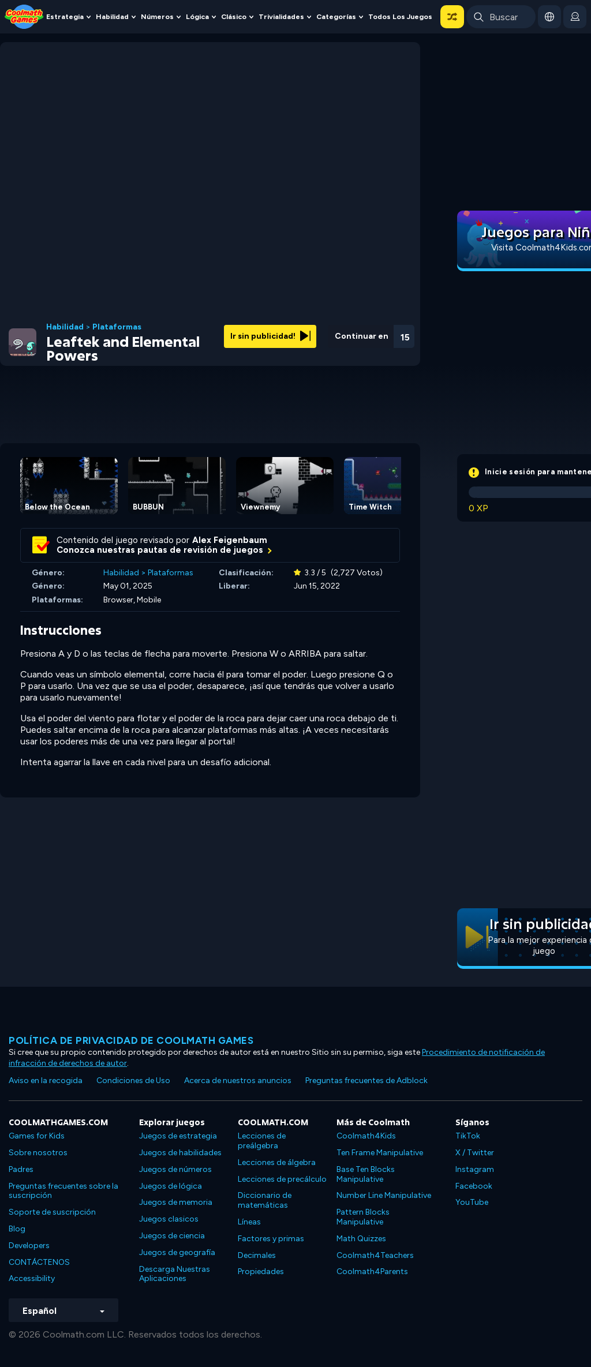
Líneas (249, 1222)
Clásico (233, 16)
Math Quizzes (361, 1239)
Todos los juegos (400, 16)
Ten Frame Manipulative (379, 1153)
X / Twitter (474, 1153)
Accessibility (32, 1278)
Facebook (473, 1186)
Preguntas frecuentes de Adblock (366, 1080)
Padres (21, 1169)
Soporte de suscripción (52, 1212)
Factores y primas (271, 1239)
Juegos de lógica (170, 1186)
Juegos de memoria (175, 1202)
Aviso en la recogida (46, 1080)
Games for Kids (37, 1136)
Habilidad (112, 16)
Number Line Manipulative (383, 1195)
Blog (17, 1229)
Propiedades (261, 1271)
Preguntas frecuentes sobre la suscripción (63, 1191)
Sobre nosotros (38, 1153)
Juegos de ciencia (172, 1236)
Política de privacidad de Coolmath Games (131, 1040)
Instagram (474, 1169)
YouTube (471, 1202)
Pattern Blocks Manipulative (363, 1217)
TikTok (467, 1136)
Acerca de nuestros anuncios (237, 1080)
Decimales (257, 1255)
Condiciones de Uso (133, 1080)
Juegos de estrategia (178, 1136)
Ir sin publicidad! (270, 336)
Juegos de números (175, 1169)
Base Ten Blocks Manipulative (365, 1174)
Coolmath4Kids (366, 1136)
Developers (29, 1245)
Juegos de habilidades (180, 1153)
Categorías (336, 16)
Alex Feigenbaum (229, 540)
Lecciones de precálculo (282, 1179)
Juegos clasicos (169, 1219)
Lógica (197, 16)
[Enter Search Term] (501, 16)
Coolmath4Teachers (375, 1255)
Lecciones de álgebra (277, 1162)
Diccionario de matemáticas (264, 1200)
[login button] (574, 16)
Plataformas (116, 327)
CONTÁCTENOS (39, 1262)
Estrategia (65, 16)
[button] (452, 16)
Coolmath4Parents (372, 1271)
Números (157, 16)
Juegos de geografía (177, 1252)
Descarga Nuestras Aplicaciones (174, 1274)
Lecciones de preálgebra (262, 1141)
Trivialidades (281, 16)
